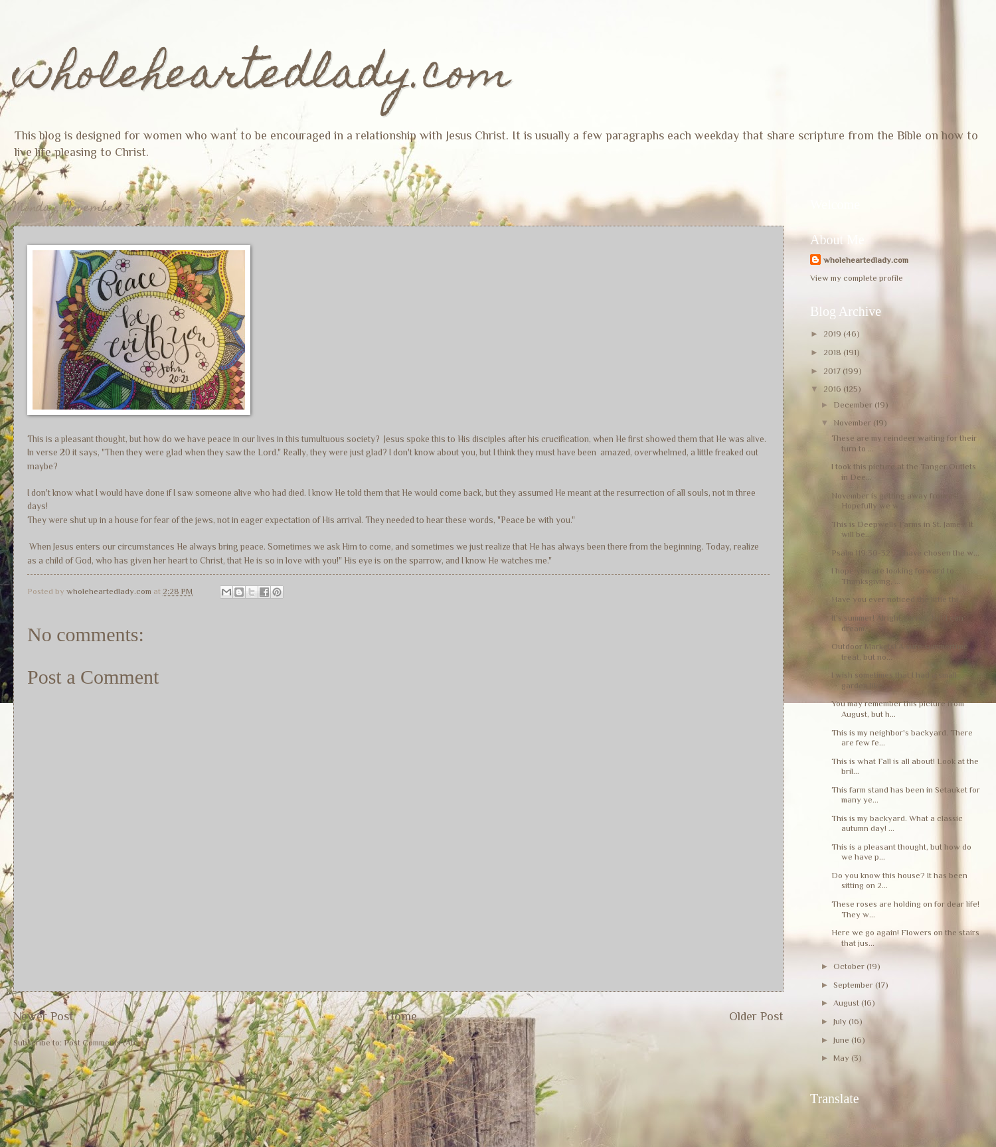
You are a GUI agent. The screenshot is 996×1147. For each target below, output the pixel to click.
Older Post (756, 1016)
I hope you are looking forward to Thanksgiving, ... (892, 575)
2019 (833, 334)
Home (401, 1016)
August (847, 1003)
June (842, 1040)
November (853, 422)
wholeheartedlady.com (262, 77)
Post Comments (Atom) (105, 1042)
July (841, 1021)
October (850, 966)
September (854, 985)
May (842, 1058)
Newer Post (43, 1016)
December (853, 405)
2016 (833, 389)
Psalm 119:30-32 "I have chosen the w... (905, 553)
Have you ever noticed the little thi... (897, 599)
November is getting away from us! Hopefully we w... (895, 500)
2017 (833, 371)
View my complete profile (856, 278)
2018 (833, 352)
